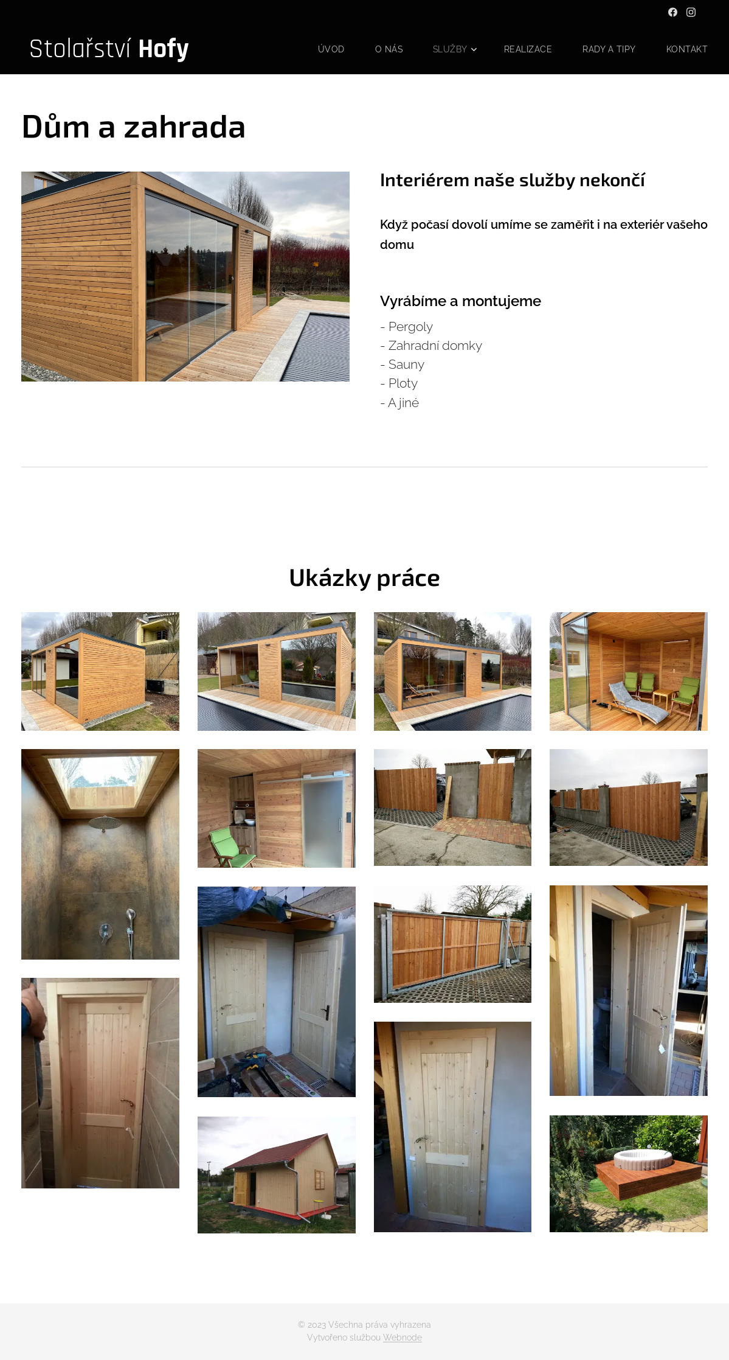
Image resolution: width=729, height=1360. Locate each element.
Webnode (402, 1337)
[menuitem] (327, 49)
